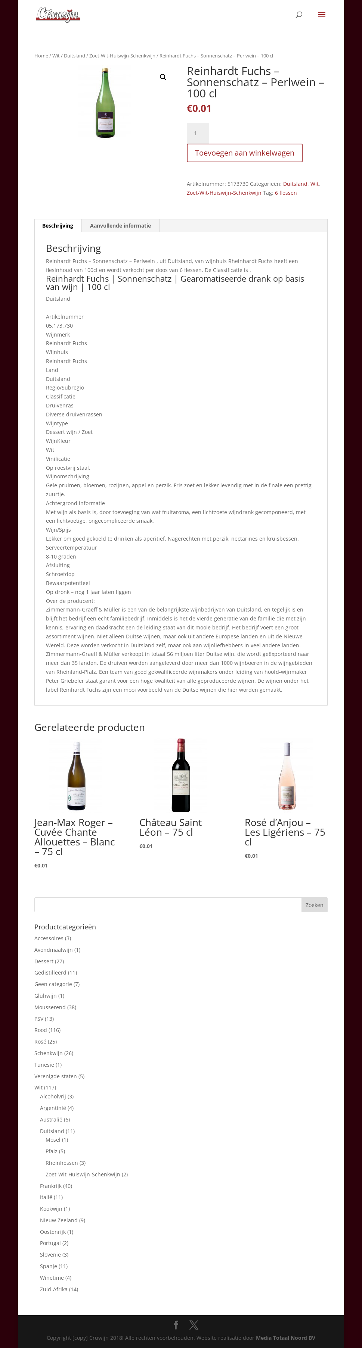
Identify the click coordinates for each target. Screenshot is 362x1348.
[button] (163, 77)
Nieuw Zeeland (59, 1220)
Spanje (48, 1266)
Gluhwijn (45, 995)
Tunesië (44, 1064)
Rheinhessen (62, 1162)
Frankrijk (51, 1185)
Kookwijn (51, 1208)
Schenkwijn (48, 1053)
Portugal (50, 1243)
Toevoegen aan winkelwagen (244, 153)
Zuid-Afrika (54, 1289)
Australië (51, 1119)
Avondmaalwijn (53, 949)
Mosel (53, 1139)
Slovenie (50, 1254)
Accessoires (49, 938)
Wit (56, 55)
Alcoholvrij (53, 1096)
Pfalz (52, 1151)
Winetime (52, 1277)
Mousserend (50, 1007)
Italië (46, 1197)
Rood (40, 1029)
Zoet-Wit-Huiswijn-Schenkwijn (122, 55)
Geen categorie (53, 984)
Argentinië (53, 1107)
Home (41, 55)
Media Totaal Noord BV (285, 1337)
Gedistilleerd (50, 972)
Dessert (43, 961)
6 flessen (286, 192)
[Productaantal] (198, 133)
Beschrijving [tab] (57, 225)
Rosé (40, 1041)
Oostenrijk (53, 1231)
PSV (38, 1018)
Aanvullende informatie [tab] (120, 225)
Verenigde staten (55, 1076)
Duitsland (74, 55)
